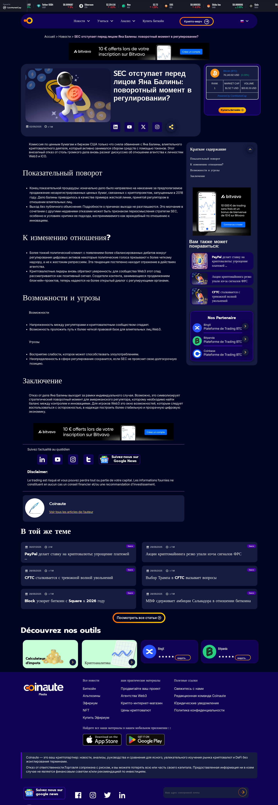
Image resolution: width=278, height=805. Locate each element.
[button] (250, 149)
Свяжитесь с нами (189, 689)
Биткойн (89, 689)
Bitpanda (222, 648)
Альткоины (91, 696)
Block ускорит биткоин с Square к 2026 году (65, 601)
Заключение (197, 176)
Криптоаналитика (103, 662)
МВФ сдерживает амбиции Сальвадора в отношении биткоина (198, 601)
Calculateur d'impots (39, 659)
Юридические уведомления (196, 703)
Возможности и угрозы (205, 170)
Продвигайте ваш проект (140, 689)
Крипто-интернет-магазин (142, 703)
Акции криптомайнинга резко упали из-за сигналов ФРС (231, 281)
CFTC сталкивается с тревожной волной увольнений (229, 301)
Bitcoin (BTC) (230, 71)
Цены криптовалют (136, 710)
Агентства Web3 (134, 696)
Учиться (105, 21)
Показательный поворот (205, 159)
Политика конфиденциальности (199, 710)
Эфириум (90, 703)
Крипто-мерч (196, 21)
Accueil (49, 36)
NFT (86, 710)
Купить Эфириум (96, 718)
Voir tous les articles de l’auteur (71, 512)
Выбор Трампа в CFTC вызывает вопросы (181, 578)
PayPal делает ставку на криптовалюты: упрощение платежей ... (231, 261)
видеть (182, 657)
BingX (161, 648)
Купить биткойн (153, 21)
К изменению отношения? (206, 164)
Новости (82, 21)
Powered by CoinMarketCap (232, 96)
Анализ (128, 21)
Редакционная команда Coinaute (200, 696)
